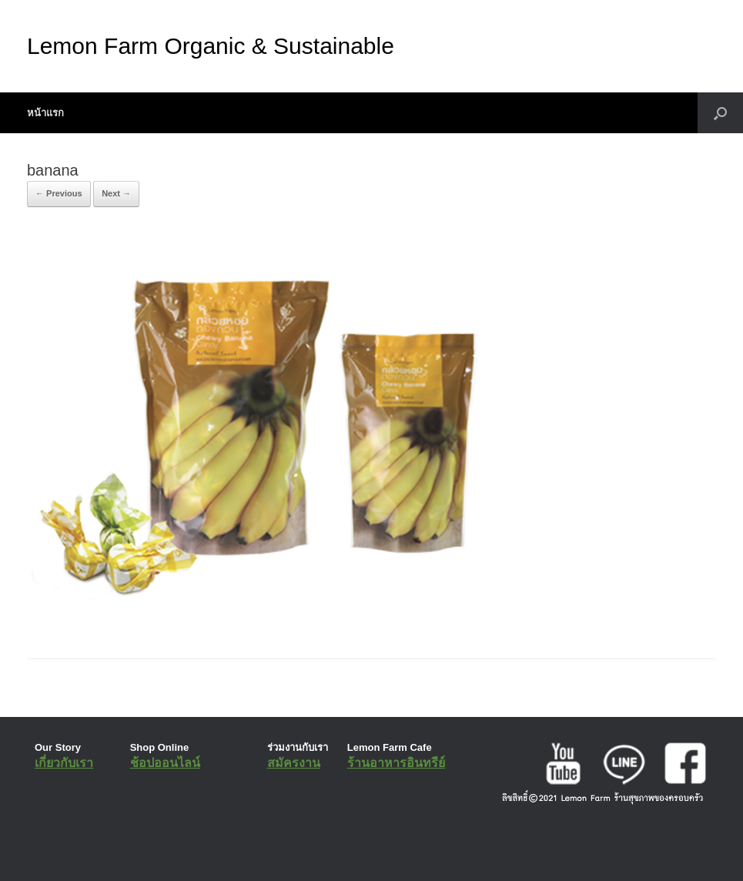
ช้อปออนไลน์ (165, 762)
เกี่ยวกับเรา (64, 762)
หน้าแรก (45, 113)
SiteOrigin (360, 850)
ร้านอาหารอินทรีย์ (396, 762)
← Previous (58, 193)
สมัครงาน (293, 762)
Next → (116, 193)
